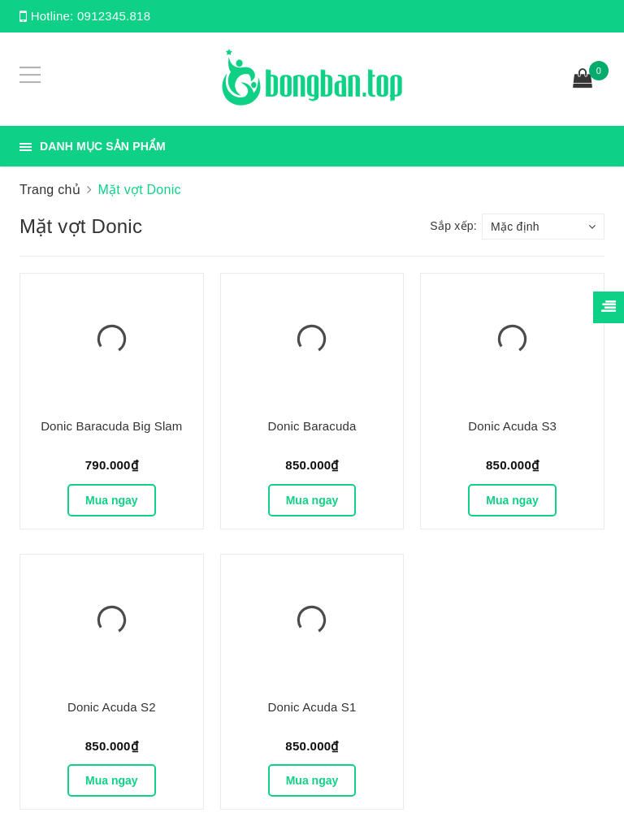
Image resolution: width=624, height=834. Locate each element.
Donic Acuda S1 (312, 707)
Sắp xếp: (453, 225)
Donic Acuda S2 (111, 707)
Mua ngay (111, 500)
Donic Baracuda (312, 426)
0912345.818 (113, 16)
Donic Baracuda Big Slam (111, 426)
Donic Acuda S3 (512, 426)
